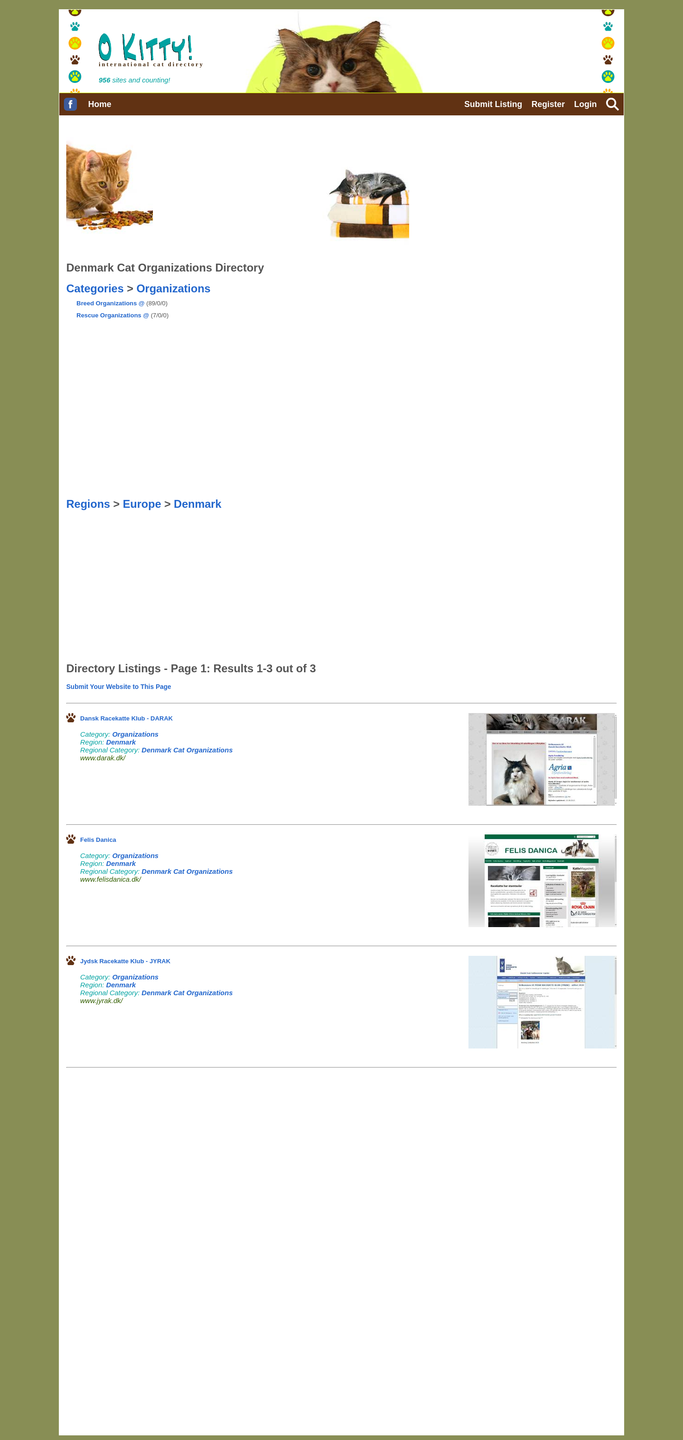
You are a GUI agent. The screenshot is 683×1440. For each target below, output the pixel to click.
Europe (142, 504)
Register (548, 104)
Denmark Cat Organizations (187, 750)
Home (99, 104)
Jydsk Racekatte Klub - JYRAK (125, 961)
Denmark (197, 504)
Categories (95, 288)
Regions (88, 504)
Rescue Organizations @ (112, 315)
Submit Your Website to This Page (118, 686)
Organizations (173, 288)
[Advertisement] (254, 318)
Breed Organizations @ (110, 303)
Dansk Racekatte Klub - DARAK (126, 718)
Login (585, 104)
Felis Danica (98, 839)
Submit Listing (493, 104)
